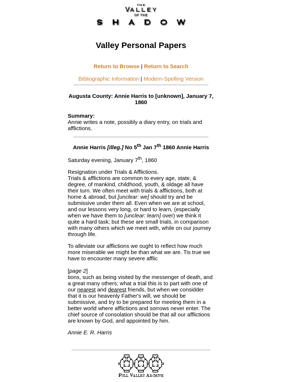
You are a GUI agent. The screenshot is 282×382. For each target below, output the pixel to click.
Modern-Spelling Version (173, 79)
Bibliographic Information (109, 79)
